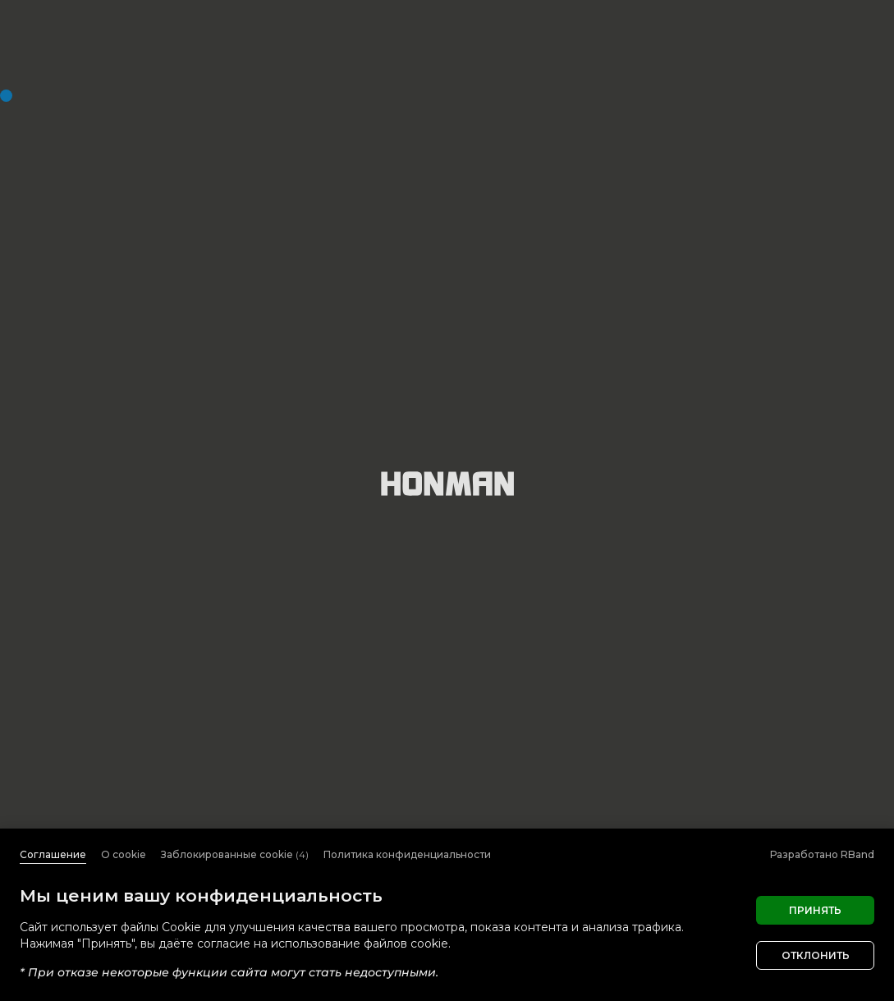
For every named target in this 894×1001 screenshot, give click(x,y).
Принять (815, 910)
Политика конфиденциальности (407, 854)
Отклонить (816, 955)
